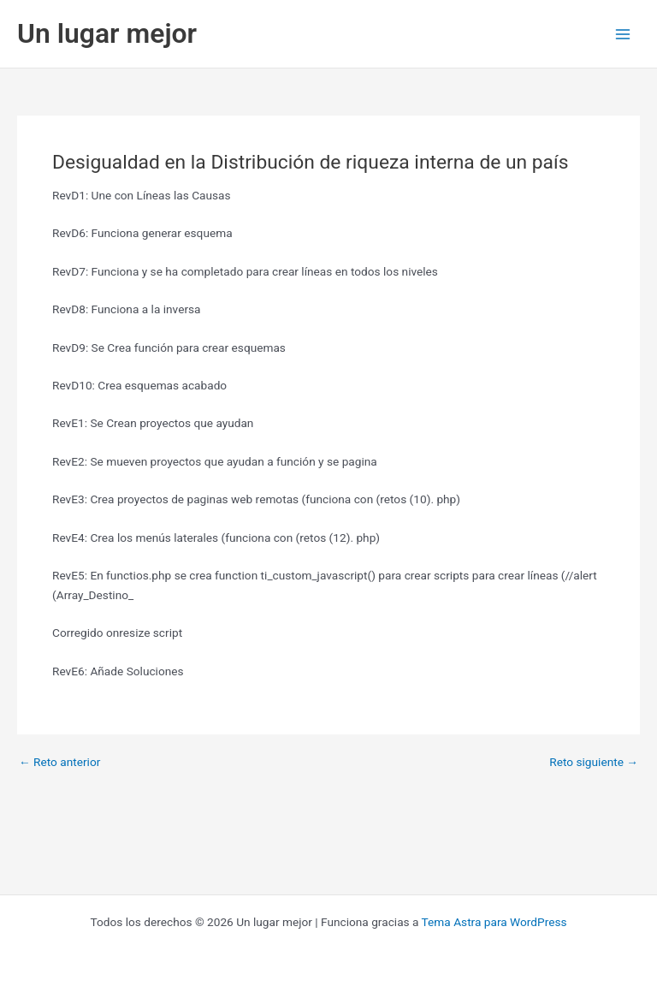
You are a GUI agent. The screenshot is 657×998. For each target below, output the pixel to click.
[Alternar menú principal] (623, 33)
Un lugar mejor (107, 33)
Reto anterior (59, 763)
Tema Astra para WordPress (494, 922)
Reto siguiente (593, 763)
